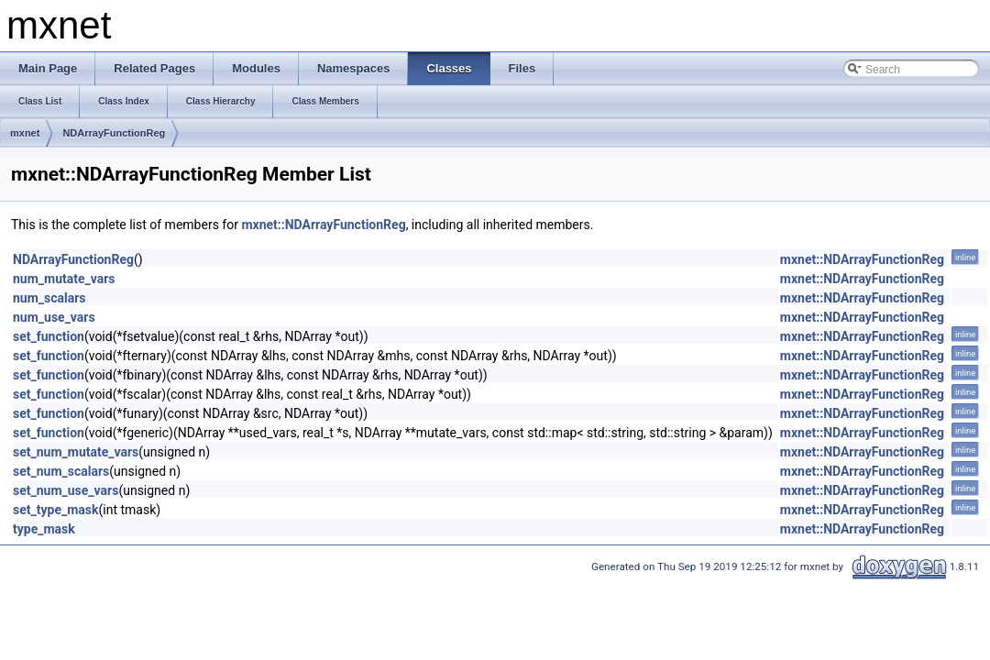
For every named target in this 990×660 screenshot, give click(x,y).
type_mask (44, 529)
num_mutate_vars (64, 278)
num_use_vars (54, 317)
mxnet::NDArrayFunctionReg (323, 224)
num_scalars (49, 298)
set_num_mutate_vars (75, 452)
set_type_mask (55, 509)
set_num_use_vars (65, 490)
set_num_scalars (61, 471)
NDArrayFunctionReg (113, 132)
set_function (48, 336)
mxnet (24, 132)
